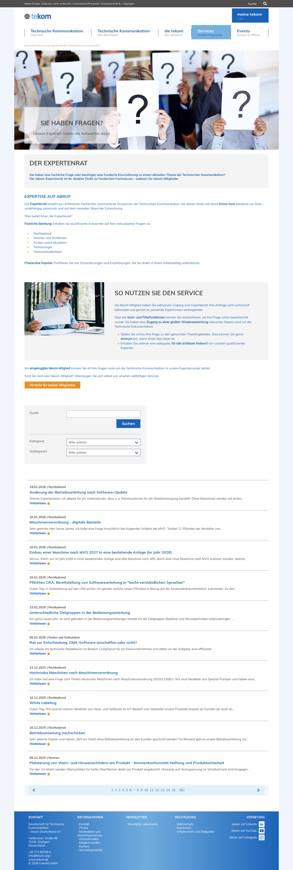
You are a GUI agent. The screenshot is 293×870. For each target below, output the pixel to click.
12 (157, 790)
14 (168, 790)
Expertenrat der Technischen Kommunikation (75, 45)
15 (173, 790)
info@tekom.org (38, 856)
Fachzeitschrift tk (111, 3)
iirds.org (47, 3)
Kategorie (37, 441)
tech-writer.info (62, 3)
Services (42, 45)
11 (151, 790)
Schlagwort (38, 451)
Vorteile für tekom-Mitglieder (52, 385)
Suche (34, 413)
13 (162, 790)
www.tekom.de (38, 859)
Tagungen (128, 3)
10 (146, 790)
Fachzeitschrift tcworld (86, 3)
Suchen (264, 3)
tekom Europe (32, 3)
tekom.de (29, 45)
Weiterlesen (38, 503)
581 (182, 790)
